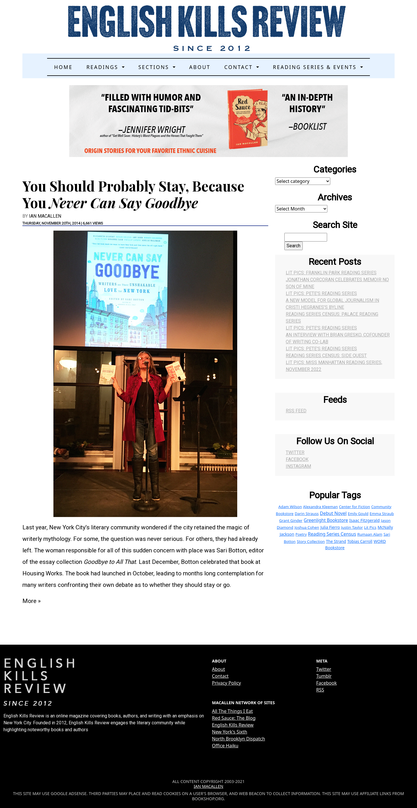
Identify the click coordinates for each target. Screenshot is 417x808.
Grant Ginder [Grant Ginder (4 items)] (290, 520)
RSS (320, 690)
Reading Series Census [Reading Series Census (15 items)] (332, 534)
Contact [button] (239, 67)
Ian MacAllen (45, 216)
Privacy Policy (226, 683)
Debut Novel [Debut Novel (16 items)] (333, 513)
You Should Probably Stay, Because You (133, 194)
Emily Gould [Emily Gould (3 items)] (358, 513)
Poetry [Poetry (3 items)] (301, 534)
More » (31, 601)
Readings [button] (103, 67)
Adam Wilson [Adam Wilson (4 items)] (290, 506)
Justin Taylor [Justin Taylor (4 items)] (352, 527)
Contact (220, 676)
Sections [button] (154, 67)
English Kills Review (233, 725)
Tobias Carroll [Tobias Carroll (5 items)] (359, 541)
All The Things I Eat (232, 711)
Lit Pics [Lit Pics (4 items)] (370, 527)
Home (63, 67)
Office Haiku (225, 745)
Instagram (298, 466)
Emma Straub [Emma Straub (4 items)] (382, 513)
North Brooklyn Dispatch (238, 739)
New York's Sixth (229, 732)
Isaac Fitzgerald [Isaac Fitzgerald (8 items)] (364, 520)
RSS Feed (296, 410)
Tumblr (324, 676)
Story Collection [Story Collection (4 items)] (311, 541)
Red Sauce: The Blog (234, 718)
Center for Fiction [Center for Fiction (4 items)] (354, 506)
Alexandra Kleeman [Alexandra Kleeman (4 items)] (320, 506)
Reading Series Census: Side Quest (326, 355)
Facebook (297, 459)
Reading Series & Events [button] (316, 67)
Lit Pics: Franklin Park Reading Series (331, 272)
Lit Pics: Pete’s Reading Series (321, 293)
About (200, 67)
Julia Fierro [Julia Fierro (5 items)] (330, 527)
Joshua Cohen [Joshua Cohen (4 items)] (306, 527)
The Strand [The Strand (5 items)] (336, 541)
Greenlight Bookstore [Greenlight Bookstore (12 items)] (326, 520)
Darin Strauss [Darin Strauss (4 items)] (307, 513)
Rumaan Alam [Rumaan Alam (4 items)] (369, 534)
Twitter (295, 452)
